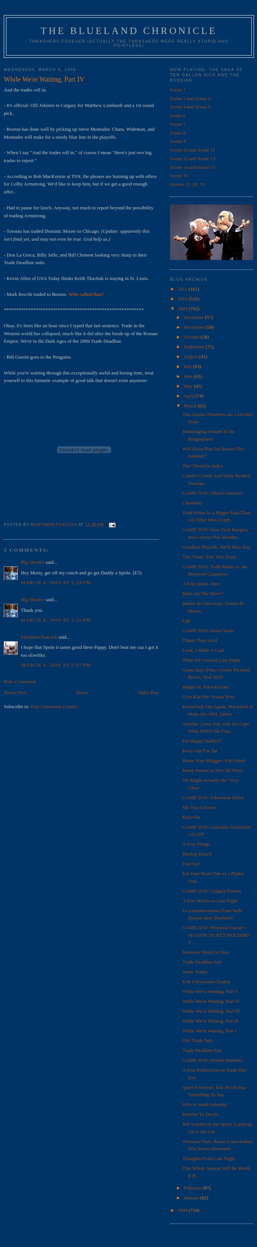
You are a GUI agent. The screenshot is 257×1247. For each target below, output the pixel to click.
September (195, 347)
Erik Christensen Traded (206, 981)
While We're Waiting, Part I (209, 1030)
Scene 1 (178, 90)
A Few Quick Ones (201, 583)
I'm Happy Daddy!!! (202, 741)
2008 (183, 1210)
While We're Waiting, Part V (210, 991)
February (193, 1188)
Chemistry (192, 503)
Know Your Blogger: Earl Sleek (213, 760)
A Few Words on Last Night (209, 901)
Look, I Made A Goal (203, 650)
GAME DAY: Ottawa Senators (212, 493)
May (189, 386)
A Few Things (196, 844)
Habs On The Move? (202, 593)
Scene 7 (178, 124)
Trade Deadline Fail (201, 962)
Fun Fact (191, 863)
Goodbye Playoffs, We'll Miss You (216, 547)
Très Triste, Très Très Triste (209, 557)
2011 (183, 289)
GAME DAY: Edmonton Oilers (213, 797)
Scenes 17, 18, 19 (187, 184)
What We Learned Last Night (211, 660)
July (188, 366)
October (192, 337)
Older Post (148, 692)
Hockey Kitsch (197, 854)
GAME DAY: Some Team (207, 630)
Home (82, 692)
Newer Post (15, 692)
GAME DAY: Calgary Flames (211, 891)
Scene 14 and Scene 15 (192, 167)
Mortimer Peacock (39, 637)
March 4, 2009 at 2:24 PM (56, 582)
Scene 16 (179, 175)
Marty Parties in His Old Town (212, 770)
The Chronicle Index (202, 466)
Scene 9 (178, 141)
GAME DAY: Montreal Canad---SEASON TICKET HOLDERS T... (215, 935)
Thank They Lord (199, 640)
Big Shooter (32, 562)
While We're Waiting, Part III (211, 1011)
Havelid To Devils (200, 1114)
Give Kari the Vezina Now (208, 696)
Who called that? (85, 294)
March (191, 405)
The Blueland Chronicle (129, 30)
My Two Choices (199, 807)
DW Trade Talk (197, 1040)
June (189, 376)
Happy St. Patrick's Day (205, 687)
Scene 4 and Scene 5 (190, 107)
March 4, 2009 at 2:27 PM (56, 665)
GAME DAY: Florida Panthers (212, 1060)
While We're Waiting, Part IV (211, 1001)
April (189, 396)
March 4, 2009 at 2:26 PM (56, 620)
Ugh (186, 621)
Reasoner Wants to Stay (205, 952)
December (194, 317)
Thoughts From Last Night (208, 1158)
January (192, 1198)
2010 (183, 299)
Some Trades (195, 972)
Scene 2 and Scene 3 (190, 98)
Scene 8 (178, 133)
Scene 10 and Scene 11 (192, 150)
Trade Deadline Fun (201, 1050)
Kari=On (191, 817)
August (191, 356)
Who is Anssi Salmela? (205, 1104)
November (195, 327)
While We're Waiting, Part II (210, 1021)
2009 (183, 308)
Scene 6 (178, 115)
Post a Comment (20, 681)
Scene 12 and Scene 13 (192, 158)
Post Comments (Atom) (54, 706)
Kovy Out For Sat (199, 750)
